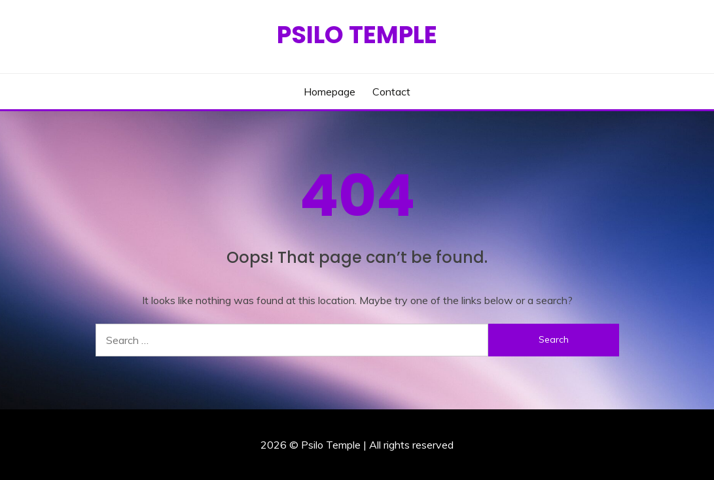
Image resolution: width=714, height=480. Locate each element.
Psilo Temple (357, 35)
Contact (391, 91)
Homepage (329, 91)
